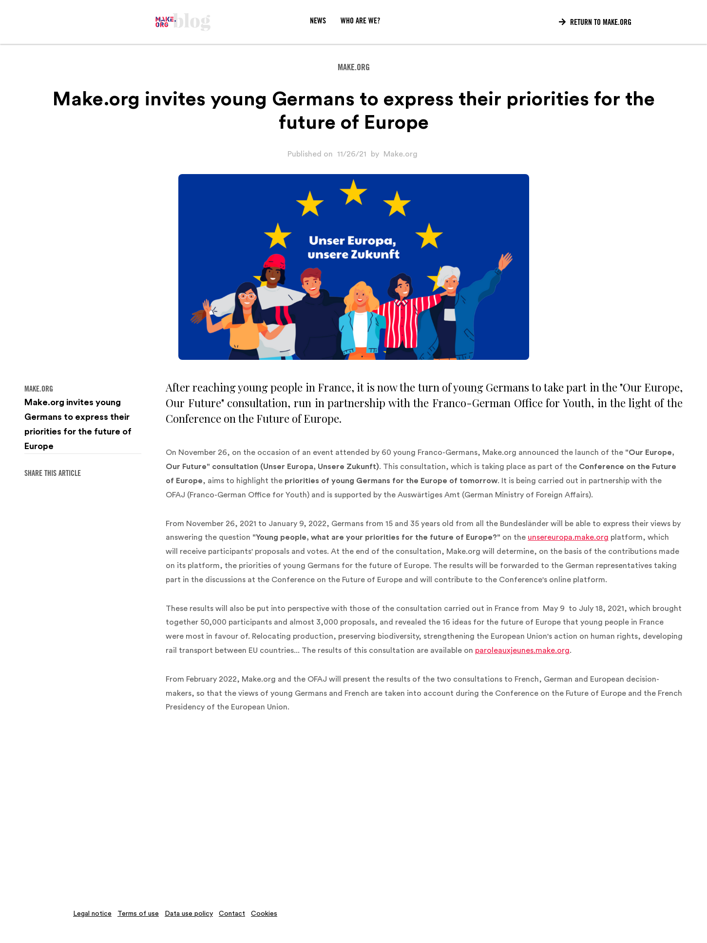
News (318, 21)
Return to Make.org (595, 22)
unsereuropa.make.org (568, 537)
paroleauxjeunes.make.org (522, 650)
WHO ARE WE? (360, 21)
